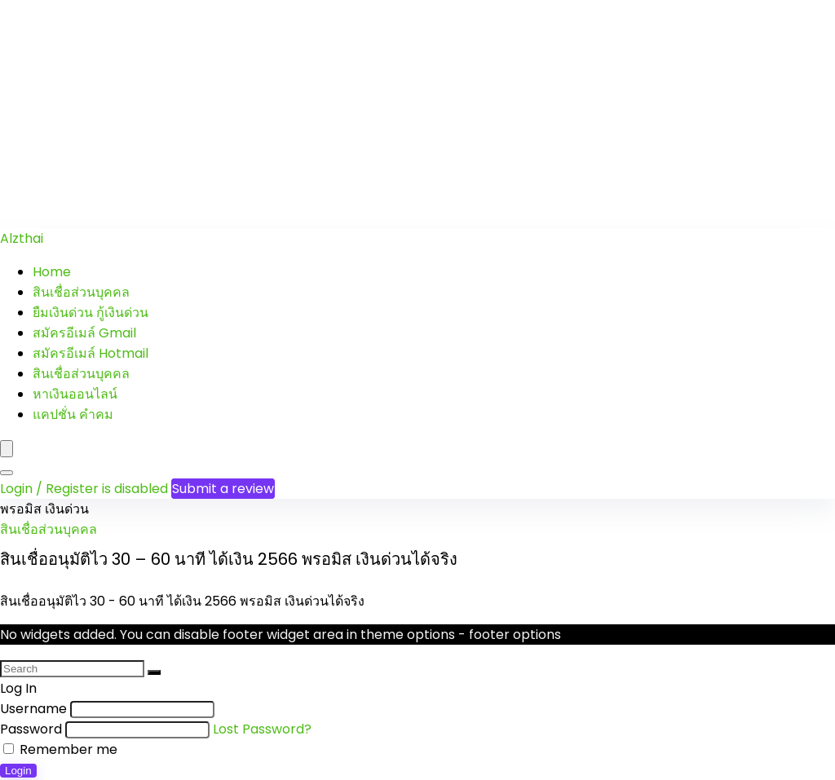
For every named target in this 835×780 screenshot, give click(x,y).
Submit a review (223, 488)
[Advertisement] (417, 114)
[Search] (6, 472)
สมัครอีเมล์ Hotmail (90, 353)
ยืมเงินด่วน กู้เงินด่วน (90, 312)
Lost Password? (262, 729)
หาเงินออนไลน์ (75, 394)
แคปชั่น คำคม (73, 414)
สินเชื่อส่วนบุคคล (81, 292)
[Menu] (6, 448)
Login (18, 771)
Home (52, 271)
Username (33, 708)
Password (31, 729)
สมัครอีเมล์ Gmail (84, 333)
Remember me (60, 749)
